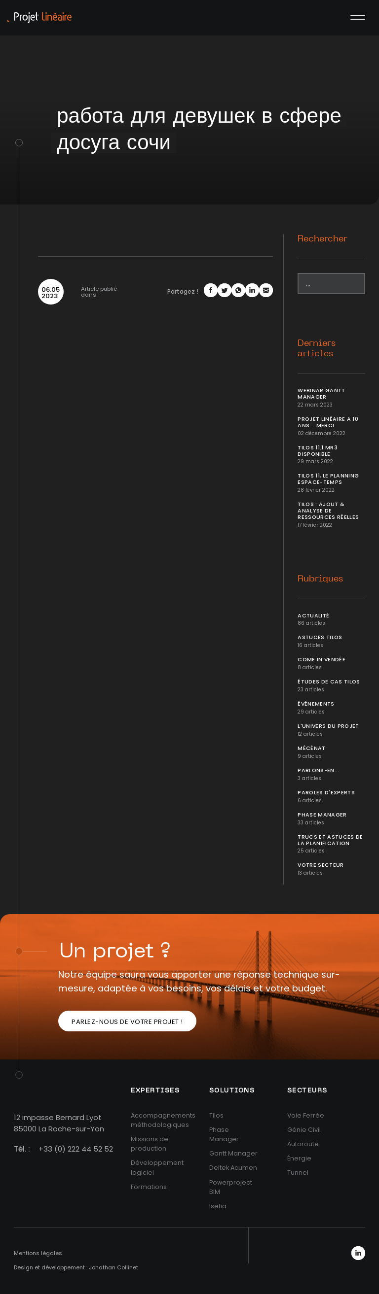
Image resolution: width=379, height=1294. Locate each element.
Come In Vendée (321, 659)
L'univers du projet (328, 726)
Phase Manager (322, 814)
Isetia (218, 1206)
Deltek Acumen (233, 1167)
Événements (316, 704)
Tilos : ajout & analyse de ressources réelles (328, 511)
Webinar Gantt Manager (321, 394)
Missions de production (149, 1144)
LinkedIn (358, 1253)
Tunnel (297, 1172)
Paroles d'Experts (326, 792)
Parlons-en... (319, 770)
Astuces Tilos (320, 637)
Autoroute (303, 1144)
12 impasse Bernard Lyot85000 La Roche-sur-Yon (59, 1123)
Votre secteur (321, 865)
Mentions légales (38, 1253)
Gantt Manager (233, 1153)
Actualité (313, 615)
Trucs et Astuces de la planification (330, 840)
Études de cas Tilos (329, 681)
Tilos (216, 1115)
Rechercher (322, 239)
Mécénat (311, 748)
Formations (149, 1187)
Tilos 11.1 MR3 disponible (318, 451)
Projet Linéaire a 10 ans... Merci (328, 422)
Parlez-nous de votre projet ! (127, 1021)
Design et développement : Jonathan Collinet (76, 1267)
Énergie (299, 1158)
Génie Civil (304, 1129)
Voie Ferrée (305, 1115)
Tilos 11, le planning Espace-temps (328, 479)
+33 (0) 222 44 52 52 (75, 1149)
